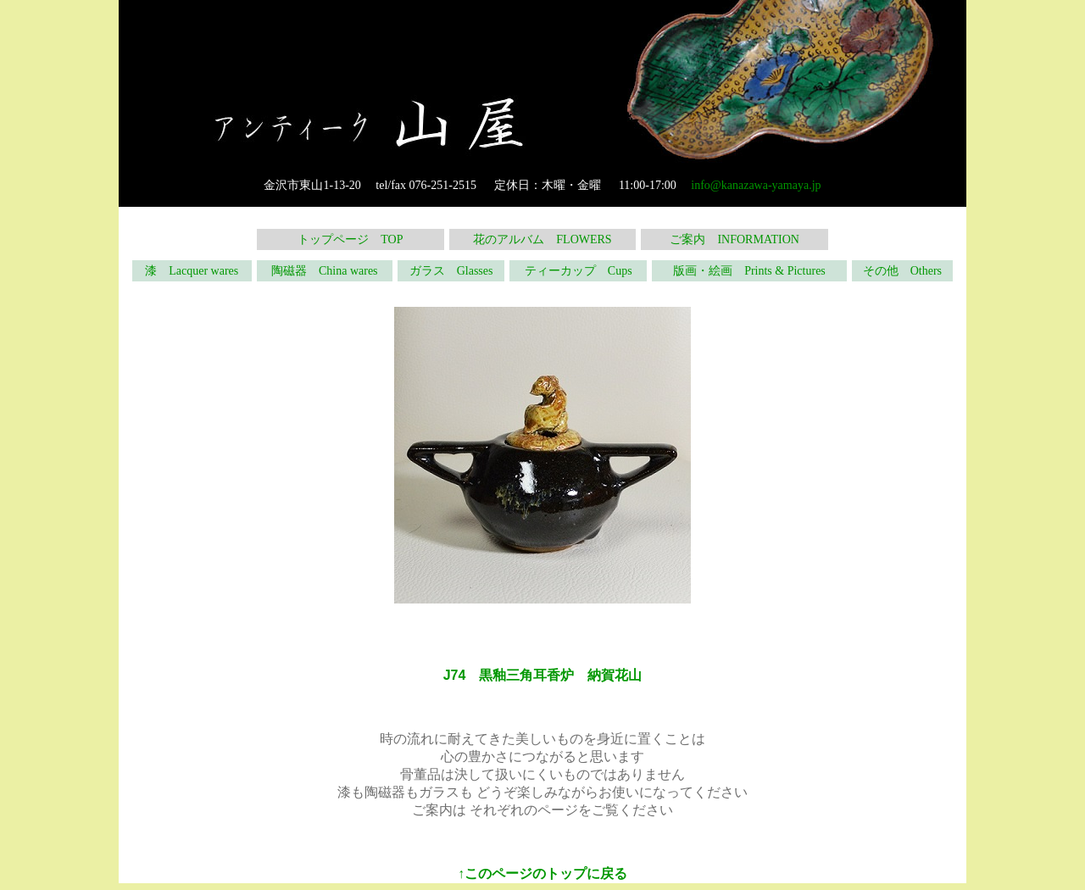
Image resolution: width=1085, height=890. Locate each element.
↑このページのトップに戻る (542, 873)
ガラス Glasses (451, 270)
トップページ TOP (350, 239)
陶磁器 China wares (324, 270)
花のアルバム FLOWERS (542, 239)
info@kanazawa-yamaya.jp (756, 185)
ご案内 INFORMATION (734, 239)
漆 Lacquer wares (191, 270)
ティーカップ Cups (578, 270)
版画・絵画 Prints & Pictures (749, 270)
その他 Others (902, 270)
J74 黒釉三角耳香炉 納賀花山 (543, 675)
